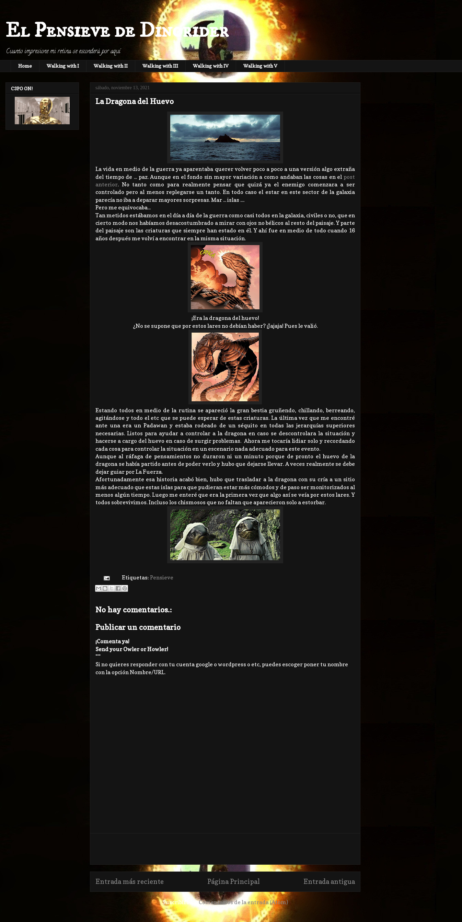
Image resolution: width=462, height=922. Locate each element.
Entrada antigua (329, 881)
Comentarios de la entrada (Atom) (243, 902)
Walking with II (111, 66)
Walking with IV (211, 66)
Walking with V (260, 66)
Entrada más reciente (129, 881)
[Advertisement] (225, 849)
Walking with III (160, 66)
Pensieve (161, 577)
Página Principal (233, 881)
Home (25, 66)
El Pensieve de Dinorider (117, 31)
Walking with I (63, 66)
